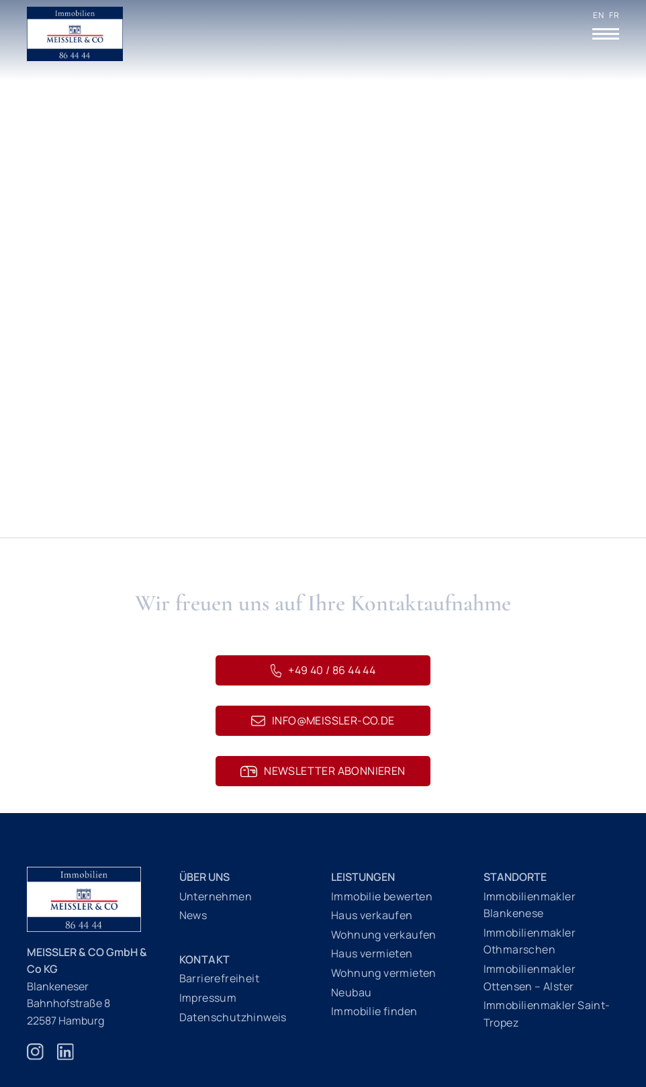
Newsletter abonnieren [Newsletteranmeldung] (322, 770)
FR (614, 15)
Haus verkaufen (372, 915)
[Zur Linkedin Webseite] (65, 1058)
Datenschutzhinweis (233, 1017)
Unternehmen (215, 896)
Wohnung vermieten (383, 972)
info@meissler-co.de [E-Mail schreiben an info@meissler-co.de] (322, 720)
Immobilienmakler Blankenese (529, 905)
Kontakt (204, 959)
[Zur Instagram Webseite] (35, 1058)
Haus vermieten (372, 953)
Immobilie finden (374, 1011)
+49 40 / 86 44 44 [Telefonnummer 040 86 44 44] (323, 670)
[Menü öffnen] (605, 33)
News (193, 915)
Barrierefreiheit (219, 978)
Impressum (208, 997)
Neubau (351, 992)
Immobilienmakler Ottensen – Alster (529, 977)
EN (598, 15)
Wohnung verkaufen (383, 934)
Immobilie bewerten (381, 896)
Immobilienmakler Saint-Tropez (546, 1014)
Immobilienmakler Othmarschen (529, 941)
